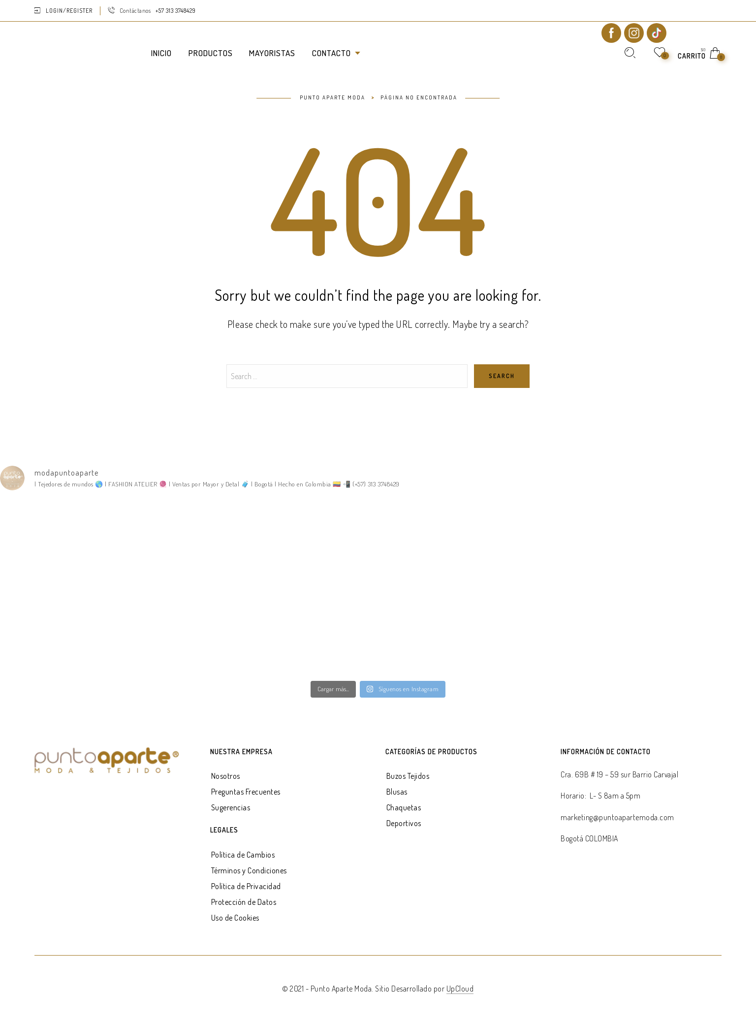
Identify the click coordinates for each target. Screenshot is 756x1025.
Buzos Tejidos (408, 776)
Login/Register (69, 10)
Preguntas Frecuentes (246, 792)
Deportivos (403, 823)
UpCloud (460, 988)
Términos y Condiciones (249, 870)
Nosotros (225, 776)
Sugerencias (231, 807)
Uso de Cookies (235, 918)
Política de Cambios (243, 855)
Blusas (397, 792)
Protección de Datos (244, 902)
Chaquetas (403, 807)
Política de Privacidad (246, 886)
